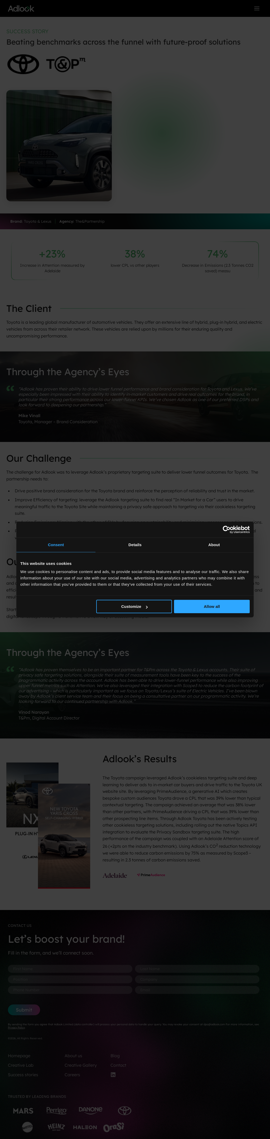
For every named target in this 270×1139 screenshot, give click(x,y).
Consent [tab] (56, 544)
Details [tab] (135, 544)
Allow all (212, 606)
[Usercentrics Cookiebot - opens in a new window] (227, 529)
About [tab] (214, 544)
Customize (134, 606)
